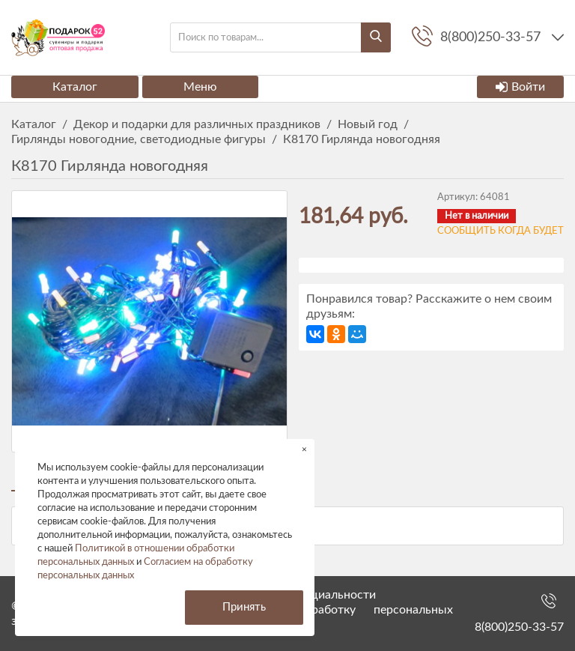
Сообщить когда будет (500, 231)
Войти (520, 87)
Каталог (74, 87)
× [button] (304, 449)
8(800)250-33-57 (519, 627)
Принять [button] (244, 607)
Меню (200, 87)
